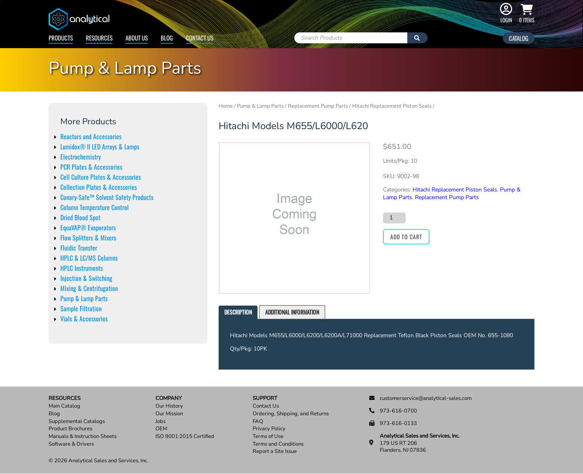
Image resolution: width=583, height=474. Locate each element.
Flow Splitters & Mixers (88, 237)
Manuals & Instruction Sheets (83, 436)
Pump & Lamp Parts (84, 298)
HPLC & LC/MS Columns (89, 258)
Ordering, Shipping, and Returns (291, 413)
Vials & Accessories (84, 318)
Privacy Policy (269, 428)
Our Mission (169, 413)
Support (265, 398)
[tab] (238, 312)
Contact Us (199, 37)
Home (226, 106)
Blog (167, 37)
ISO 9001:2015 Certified (184, 436)
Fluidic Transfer (78, 248)
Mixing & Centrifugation (89, 288)
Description (238, 312)
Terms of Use (268, 436)
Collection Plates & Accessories (98, 187)
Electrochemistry (80, 157)
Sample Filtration (81, 308)
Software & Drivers (71, 444)
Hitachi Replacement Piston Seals (392, 106)
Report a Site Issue (275, 451)
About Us (137, 37)
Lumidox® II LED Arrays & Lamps (99, 146)
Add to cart (406, 236)
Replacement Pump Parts (318, 106)
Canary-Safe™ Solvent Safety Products (106, 197)
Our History (169, 406)
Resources (99, 37)
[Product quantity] (394, 218)
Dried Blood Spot (80, 217)
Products (61, 37)
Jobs (160, 421)
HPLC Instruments (81, 268)
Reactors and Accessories (90, 136)
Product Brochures (70, 428)
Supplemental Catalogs (77, 421)
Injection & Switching (86, 278)
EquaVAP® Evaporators (88, 227)
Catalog (518, 38)
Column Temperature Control (94, 207)
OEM (161, 428)
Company (168, 398)
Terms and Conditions (278, 444)
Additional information (292, 312)
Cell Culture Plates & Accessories (100, 177)
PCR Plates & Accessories (91, 167)
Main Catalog (64, 406)
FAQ (258, 421)
